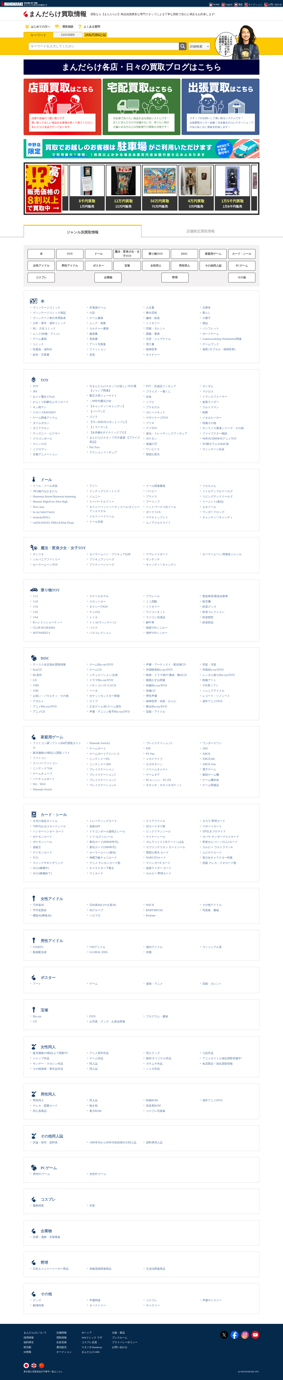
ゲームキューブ (42, 773)
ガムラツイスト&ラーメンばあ (165, 841)
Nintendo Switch (42, 789)
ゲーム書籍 (40, 338)
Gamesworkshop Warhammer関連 (222, 338)
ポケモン (151, 438)
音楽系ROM (153, 1105)
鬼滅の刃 (151, 443)
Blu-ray (37, 1016)
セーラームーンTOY (45, 564)
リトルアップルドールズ (217, 491)
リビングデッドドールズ (217, 496)
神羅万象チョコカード (103, 857)
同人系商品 (40, 1110)
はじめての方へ (40, 26)
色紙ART (94, 826)
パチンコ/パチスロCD (102, 685)
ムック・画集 (97, 323)
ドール (98, 253)
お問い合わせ (119, 1347)
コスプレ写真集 (155, 1110)
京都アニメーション (45, 454)
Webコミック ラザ (92, 1337)
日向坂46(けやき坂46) (102, 904)
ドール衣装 (96, 521)
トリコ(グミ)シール (101, 836)
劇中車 (150, 622)
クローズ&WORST (44, 412)
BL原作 (37, 675)
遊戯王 (37, 847)
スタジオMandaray (92, 1347)
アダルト (38, 701)
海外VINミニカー (157, 632)
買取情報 (61, 1337)
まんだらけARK (91, 1351)
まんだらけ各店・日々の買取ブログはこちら (141, 67)
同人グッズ (153, 1053)
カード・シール (241, 253)
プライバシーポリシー (125, 1342)
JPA (35, 391)
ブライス (151, 496)
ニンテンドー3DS (100, 764)
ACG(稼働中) (41, 868)
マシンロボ (40, 443)
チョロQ (94, 611)
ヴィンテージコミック (46, 307)
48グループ (96, 910)
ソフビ (150, 401)
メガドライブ (154, 758)
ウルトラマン (210, 407)
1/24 (35, 606)
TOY (70, 253)
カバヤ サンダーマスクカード (220, 836)
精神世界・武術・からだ (161, 701)
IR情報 (27, 1351)
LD (35, 680)
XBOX (206, 753)
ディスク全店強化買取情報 (49, 664)
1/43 (35, 611)
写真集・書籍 (210, 910)
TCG (36, 857)
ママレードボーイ (157, 554)
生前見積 (61, 1342)
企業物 (108, 277)
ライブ (93, 701)
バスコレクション (100, 632)
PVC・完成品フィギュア (161, 386)
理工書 (150, 344)
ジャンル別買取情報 (82, 232)
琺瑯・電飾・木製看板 (46, 1237)
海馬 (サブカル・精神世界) (218, 349)
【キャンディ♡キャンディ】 (107, 406)
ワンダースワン (212, 743)
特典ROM (152, 1100)
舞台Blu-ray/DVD (156, 706)
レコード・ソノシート (216, 695)
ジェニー (94, 496)
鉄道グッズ (209, 606)
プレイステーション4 (102, 785)
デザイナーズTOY (157, 417)
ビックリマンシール (158, 831)
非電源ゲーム (97, 307)
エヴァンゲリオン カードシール (165, 847)
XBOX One (209, 764)
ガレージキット (155, 412)
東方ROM (95, 1110)
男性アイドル (70, 265)
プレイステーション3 (102, 780)
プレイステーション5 (159, 743)
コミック (38, 344)
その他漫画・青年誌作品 (48, 1068)
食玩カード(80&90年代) (104, 841)
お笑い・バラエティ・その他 (51, 695)
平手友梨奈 (40, 910)
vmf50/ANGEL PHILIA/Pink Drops (53, 522)
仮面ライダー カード (159, 868)
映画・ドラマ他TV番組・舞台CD (166, 675)
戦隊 (205, 412)
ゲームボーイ (97, 748)
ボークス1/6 (153, 512)
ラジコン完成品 (155, 617)
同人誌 (93, 1063)
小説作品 (207, 1053)
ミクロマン (40, 449)
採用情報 (29, 1337)
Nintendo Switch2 (99, 743)
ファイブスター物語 (214, 433)
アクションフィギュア (103, 452)
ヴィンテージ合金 (213, 449)
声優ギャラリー (212, 1300)
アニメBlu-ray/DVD (45, 706)
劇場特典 (38, 1305)
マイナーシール (155, 836)
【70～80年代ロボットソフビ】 (108, 422)
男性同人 (184, 265)
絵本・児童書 (41, 354)
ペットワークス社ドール (161, 506)
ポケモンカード (42, 836)
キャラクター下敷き (101, 868)
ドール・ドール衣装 (45, 485)
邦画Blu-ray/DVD (212, 669)
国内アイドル (154, 947)
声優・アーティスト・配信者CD (166, 664)
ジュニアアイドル (213, 690)
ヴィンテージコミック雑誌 (49, 312)
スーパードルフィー (101, 501)
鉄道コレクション (213, 611)
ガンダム (207, 386)
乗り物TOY (156, 253)
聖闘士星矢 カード (157, 852)
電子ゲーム (209, 769)
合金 (149, 396)
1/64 (35, 617)
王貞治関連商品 (155, 1268)
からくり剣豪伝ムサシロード (51, 401)
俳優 (149, 952)
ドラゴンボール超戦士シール (107, 831)
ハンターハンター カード (48, 831)
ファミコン (40, 757)
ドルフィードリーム (101, 516)
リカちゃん (209, 485)
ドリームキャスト (157, 769)
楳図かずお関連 (155, 680)
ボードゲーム (210, 333)
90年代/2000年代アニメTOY (219, 438)
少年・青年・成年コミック (49, 323)
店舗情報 (61, 1332)
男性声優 (151, 695)
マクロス (207, 391)
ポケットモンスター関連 (104, 695)
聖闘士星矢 (153, 454)
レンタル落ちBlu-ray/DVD (218, 675)
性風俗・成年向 (42, 349)
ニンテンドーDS (99, 758)
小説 (92, 312)
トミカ (93, 617)
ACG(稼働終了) (42, 873)
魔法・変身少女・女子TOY (127, 253)
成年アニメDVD (212, 701)
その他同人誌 (213, 265)
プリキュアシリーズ (101, 559)
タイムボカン (41, 423)
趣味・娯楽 (153, 318)
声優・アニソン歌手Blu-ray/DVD (109, 711)
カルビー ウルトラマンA (217, 847)
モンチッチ (153, 559)
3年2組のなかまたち (45, 491)
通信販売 (61, 1347)
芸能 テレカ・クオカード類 (219, 862)
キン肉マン (40, 407)
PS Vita (150, 753)
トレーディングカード (103, 820)
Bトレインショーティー (47, 622)
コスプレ (41, 277)
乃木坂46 (38, 904)
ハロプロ (94, 915)
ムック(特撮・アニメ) (46, 333)
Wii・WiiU (39, 784)
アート (37, 983)
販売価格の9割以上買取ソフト (51, 752)
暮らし (206, 312)
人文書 (150, 307)
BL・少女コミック (44, 328)
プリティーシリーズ (101, 564)
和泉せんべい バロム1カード (220, 841)
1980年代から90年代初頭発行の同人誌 (112, 1142)
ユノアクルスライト (158, 522)
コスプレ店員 (89, 1342)
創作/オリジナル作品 (159, 1058)
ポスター (98, 265)
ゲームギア (153, 774)
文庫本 (206, 307)
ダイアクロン (41, 428)
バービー (151, 491)
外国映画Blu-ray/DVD (159, 669)
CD (35, 1021)
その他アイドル (212, 904)
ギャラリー (153, 1305)
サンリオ (38, 554)
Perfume (151, 915)
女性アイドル (41, 265)
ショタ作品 (153, 1068)
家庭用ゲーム (213, 253)
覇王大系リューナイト (103, 395)
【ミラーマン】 (99, 427)
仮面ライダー (210, 401)
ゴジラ (93, 416)
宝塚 (127, 265)
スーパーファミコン (45, 763)
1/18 (35, 601)
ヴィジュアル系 (212, 947)
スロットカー (97, 601)
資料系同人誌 (154, 1142)
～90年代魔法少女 (100, 400)
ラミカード (96, 873)
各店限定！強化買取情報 (217, 1063)
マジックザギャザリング (48, 862)
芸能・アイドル (155, 711)
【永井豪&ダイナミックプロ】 (108, 432)
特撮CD (150, 690)
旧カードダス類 (155, 826)
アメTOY (151, 428)
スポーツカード (212, 826)
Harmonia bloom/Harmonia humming (54, 496)
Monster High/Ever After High (50, 501)
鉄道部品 (207, 622)
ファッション (97, 349)
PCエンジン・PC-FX (158, 780)
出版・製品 (118, 1332)
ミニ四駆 (151, 601)
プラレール (153, 596)
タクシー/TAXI (98, 606)
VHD (36, 685)
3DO (205, 748)
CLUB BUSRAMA (44, 627)
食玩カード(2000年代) (102, 847)
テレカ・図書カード (45, 1105)
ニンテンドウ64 (42, 768)
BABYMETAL (154, 910)
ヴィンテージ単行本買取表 (49, 318)
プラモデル (153, 407)
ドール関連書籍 (155, 485)
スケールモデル (99, 596)
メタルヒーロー (212, 417)
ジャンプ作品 (41, 1058)
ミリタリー (153, 323)
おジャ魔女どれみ (44, 396)
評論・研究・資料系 (45, 1142)
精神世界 (151, 349)
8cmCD (37, 669)
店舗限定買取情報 (200, 231)
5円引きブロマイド (214, 831)
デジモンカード (42, 852)
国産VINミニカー (157, 627)
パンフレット (210, 328)
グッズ (37, 1300)
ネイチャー (153, 354)
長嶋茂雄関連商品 (100, 1268)
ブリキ (150, 423)
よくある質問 (92, 26)
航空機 (206, 601)
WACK (150, 904)
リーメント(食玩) (213, 501)
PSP (148, 748)
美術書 (93, 338)
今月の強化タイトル (45, 820)
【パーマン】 (97, 411)
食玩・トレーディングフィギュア (166, 433)
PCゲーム (242, 265)
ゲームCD (95, 669)
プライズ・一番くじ (158, 391)
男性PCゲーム (41, 1174)
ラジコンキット (155, 611)
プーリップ (153, 501)
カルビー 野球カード (159, 873)
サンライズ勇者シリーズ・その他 (223, 428)
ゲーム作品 (96, 1058)
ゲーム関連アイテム (45, 417)
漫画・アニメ (154, 983)
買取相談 (67, 26)
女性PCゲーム (98, 1174)
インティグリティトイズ (104, 491)
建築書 (93, 333)
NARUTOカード (156, 857)
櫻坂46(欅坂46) (42, 915)
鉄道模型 (207, 617)
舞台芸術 (151, 312)
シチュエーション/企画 (103, 675)
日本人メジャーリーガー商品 (51, 1268)
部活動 (27, 1347)
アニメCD (39, 711)
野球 (175, 277)
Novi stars (38, 506)
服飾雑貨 (38, 1205)
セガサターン (154, 764)
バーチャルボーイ (44, 779)
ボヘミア (87, 1332)
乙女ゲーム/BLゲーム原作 (105, 706)
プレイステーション (101, 769)
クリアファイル (155, 820)
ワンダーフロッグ (213, 512)
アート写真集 (97, 344)
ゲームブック (210, 344)
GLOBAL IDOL (98, 952)
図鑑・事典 (153, 333)
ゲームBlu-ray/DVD (101, 664)
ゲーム (93, 983)
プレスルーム (119, 1337)
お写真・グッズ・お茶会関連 (107, 1021)
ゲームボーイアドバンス (104, 753)
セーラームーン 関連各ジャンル (222, 554)
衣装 (92, 1205)
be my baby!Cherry (44, 512)
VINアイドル (97, 947)
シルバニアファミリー (46, 559)
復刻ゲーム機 (210, 774)
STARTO (38, 947)
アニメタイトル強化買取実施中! (222, 1058)
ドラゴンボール (42, 438)
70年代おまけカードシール (49, 826)
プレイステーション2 (102, 774)
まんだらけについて (35, 1332)
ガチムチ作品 (154, 1063)
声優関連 (94, 1300)
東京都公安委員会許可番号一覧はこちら (43, 1371)
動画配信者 (40, 952)
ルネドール (209, 506)
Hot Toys (94, 447)
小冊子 (206, 318)
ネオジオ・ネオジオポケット (164, 785)
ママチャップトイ (157, 517)
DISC (184, 253)
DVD (92, 1016)
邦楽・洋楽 (209, 664)
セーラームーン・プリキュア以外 (110, 554)
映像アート (209, 680)
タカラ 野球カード (213, 820)
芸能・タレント (155, 328)
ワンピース (153, 449)
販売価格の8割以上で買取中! (50, 1053)
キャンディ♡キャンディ (217, 517)
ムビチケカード (212, 852)
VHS (36, 690)
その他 (242, 277)
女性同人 (155, 265)
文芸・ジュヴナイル (158, 338)
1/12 (35, 596)
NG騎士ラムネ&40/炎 (215, 443)
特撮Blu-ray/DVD (156, 685)
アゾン (93, 485)
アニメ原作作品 (99, 1053)
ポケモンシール (42, 841)
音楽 (92, 354)
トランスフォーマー (214, 396)
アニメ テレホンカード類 (104, 862)
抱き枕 (93, 1105)
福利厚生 (29, 1342)
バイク (93, 627)
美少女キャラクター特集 (217, 857)
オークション (64, 1351)
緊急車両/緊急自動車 (215, 596)
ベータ (93, 690)
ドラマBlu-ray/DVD (101, 680)
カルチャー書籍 (99, 328)
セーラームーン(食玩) (102, 852)
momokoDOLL (42, 517)
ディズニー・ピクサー (46, 433)
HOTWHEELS (41, 632)
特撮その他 (209, 423)
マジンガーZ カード (158, 862)
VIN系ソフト (210, 685)
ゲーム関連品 (210, 785)
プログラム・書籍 (157, 1016)
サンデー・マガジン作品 (48, 1063)
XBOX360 (208, 758)
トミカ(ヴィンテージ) (102, 622)
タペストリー (97, 1305)
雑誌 (205, 323)
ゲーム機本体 (210, 780)
